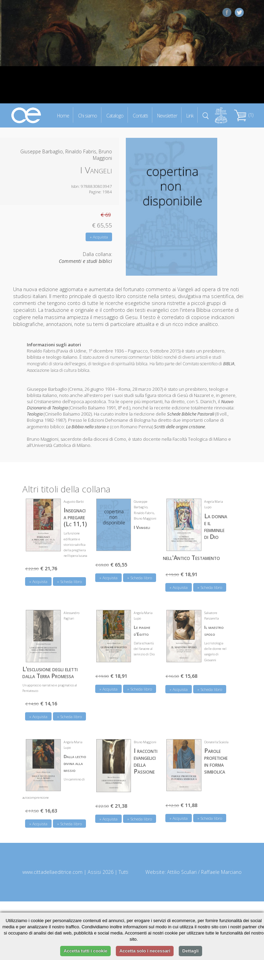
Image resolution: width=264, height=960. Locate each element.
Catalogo (114, 115)
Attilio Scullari (182, 872)
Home (63, 115)
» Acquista (99, 236)
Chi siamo (87, 115)
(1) (243, 115)
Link (190, 115)
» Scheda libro (69, 581)
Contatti (140, 115)
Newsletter (167, 115)
